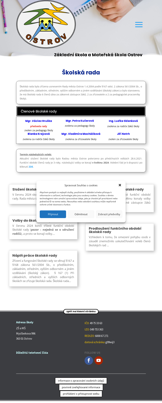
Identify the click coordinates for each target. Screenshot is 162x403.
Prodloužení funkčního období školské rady (115, 230)
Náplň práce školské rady (34, 255)
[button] (120, 185)
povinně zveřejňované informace (81, 387)
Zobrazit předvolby (109, 214)
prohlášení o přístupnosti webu (81, 393)
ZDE (31, 166)
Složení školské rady (30, 189)
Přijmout (53, 214)
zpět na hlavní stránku (81, 311)
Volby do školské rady (31, 220)
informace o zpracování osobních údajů (81, 380)
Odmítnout (81, 214)
